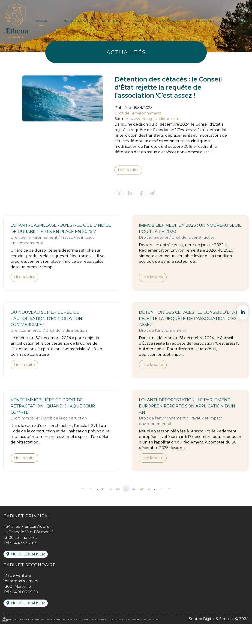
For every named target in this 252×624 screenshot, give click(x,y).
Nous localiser (28, 554)
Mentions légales (136, 619)
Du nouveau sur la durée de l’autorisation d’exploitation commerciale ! (46, 318)
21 (126, 488)
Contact (241, 20)
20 (118, 488)
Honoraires (170, 20)
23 (141, 488)
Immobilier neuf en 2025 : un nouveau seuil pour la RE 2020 (190, 228)
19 (110, 488)
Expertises (110, 20)
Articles (153, 619)
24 (149, 488)
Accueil (41, 20)
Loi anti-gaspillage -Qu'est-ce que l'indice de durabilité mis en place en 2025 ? (61, 228)
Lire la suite (128, 170)
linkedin (242, 312)
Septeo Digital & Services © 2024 (219, 619)
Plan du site (116, 619)
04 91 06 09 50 (25, 592)
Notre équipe (75, 20)
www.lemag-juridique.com (154, 119)
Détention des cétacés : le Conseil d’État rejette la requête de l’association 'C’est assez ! (189, 318)
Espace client (207, 20)
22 (133, 488)
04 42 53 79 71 (25, 543)
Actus (139, 20)
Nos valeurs (99, 619)
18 (102, 488)
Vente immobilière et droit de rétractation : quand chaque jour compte (53, 406)
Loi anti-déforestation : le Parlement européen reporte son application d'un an (187, 406)
